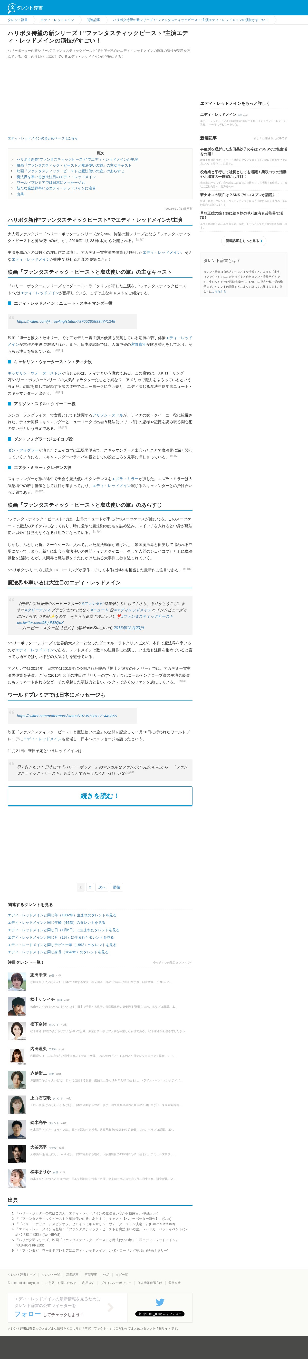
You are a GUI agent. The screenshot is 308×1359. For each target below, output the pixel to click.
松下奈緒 (38, 1024)
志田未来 (38, 975)
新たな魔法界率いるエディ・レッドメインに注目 (56, 188)
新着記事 (72, 1274)
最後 (116, 887)
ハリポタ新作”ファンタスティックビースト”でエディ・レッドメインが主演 (77, 159)
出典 (20, 194)
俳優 (59, 1000)
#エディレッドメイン (132, 610)
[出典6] (130, 772)
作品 (106, 1274)
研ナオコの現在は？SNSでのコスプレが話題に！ (240, 195)
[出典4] (97, 531)
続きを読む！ (100, 795)
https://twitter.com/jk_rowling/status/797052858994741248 (66, 321)
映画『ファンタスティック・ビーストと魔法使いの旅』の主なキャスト (74, 165)
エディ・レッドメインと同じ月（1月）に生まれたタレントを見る (61, 937)
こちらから (219, 291)
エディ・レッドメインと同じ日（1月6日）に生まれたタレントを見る (64, 930)
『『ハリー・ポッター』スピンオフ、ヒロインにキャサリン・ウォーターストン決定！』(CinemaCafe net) (95, 1224)
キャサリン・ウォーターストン (35, 373)
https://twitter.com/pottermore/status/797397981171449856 (67, 716)
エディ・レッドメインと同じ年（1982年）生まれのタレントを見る (62, 915)
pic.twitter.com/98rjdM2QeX (40, 623)
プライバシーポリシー (116, 1283)
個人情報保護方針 (150, 1283)
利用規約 (88, 1283)
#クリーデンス (37, 610)
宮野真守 (138, 344)
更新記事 (91, 1274)
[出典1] (140, 239)
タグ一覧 (122, 1274)
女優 (51, 975)
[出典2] (59, 350)
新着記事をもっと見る (242, 241)
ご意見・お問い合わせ (60, 1283)
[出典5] (187, 568)
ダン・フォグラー (23, 450)
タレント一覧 (51, 1274)
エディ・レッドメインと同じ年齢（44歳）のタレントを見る (56, 922)
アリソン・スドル (107, 415)
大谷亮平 (38, 1147)
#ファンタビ (92, 604)
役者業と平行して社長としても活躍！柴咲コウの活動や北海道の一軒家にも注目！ (243, 174)
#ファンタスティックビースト (147, 616)
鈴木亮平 (38, 1122)
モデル (52, 1049)
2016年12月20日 (128, 628)
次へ (101, 887)
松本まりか (40, 1172)
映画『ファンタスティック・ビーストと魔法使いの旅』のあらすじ (70, 171)
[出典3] (59, 392)
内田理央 (38, 1049)
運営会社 (174, 1283)
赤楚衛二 (38, 1073)
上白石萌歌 (40, 1098)
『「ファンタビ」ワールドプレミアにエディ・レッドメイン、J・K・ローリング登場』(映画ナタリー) (91, 1250)
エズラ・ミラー (125, 478)
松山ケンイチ (42, 999)
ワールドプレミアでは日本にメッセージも (51, 182)
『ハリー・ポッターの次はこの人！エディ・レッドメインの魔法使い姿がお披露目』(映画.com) (86, 1213)
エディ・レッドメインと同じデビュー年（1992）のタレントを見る (62, 945)
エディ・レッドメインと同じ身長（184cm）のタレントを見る (58, 952)
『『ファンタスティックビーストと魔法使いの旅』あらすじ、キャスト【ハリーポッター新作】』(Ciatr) (93, 1219)
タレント (54, 1024)
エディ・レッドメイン (161, 252)
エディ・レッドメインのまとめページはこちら (43, 138)
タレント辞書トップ (21, 1274)
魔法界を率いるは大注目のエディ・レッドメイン (56, 177)
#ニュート (99, 610)
